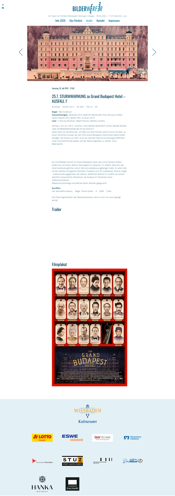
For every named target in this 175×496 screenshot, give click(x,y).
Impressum (114, 20)
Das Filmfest (76, 20)
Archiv (89, 20)
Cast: (54, 121)
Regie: (55, 111)
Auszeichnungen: (60, 114)
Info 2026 (60, 20)
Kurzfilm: (56, 188)
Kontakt (101, 20)
